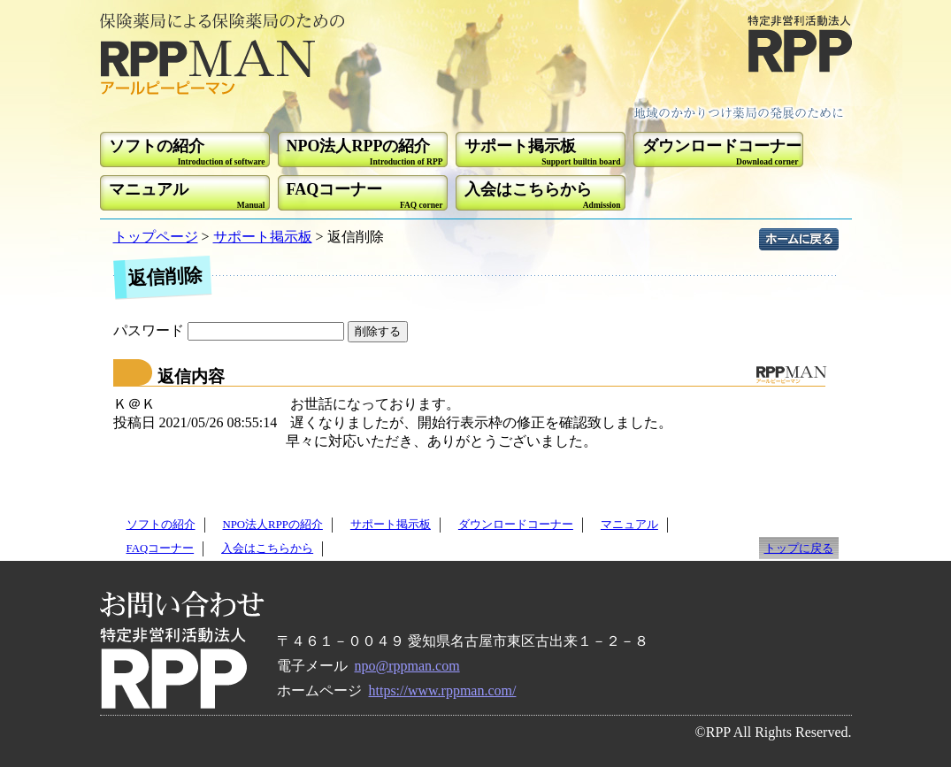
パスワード (230, 330)
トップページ (155, 236)
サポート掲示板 (262, 236)
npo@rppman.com (407, 665)
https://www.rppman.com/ (443, 690)
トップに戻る (798, 548)
